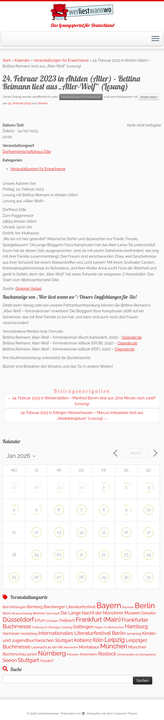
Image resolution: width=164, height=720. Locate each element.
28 (36, 487)
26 (36, 577)
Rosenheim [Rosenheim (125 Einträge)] (88, 654)
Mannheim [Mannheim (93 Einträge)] (71, 647)
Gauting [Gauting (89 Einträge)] (67, 627)
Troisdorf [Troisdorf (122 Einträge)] (46, 661)
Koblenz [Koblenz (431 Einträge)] (83, 640)
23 (126, 554)
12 (36, 532)
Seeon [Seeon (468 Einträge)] (10, 660)
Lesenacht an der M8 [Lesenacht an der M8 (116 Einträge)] (47, 647)
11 (14, 532)
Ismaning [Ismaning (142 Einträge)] (133, 633)
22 (104, 554)
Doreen (43, 103)
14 (81, 532)
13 (59, 532)
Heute (135, 453)
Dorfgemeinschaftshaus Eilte (27, 151)
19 (36, 554)
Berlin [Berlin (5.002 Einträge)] (145, 605)
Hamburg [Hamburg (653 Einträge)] (136, 626)
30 (81, 487)
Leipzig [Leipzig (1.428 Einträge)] (114, 639)
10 (149, 509)
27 (14, 487)
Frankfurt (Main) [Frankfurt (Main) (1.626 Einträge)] (98, 619)
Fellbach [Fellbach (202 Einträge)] (67, 620)
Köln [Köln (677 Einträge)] (98, 640)
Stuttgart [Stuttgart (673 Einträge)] (28, 660)
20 (58, 554)
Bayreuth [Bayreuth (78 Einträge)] (128, 607)
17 (148, 532)
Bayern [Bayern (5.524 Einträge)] (108, 605)
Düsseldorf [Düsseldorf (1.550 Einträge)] (18, 619)
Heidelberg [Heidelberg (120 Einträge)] (29, 634)
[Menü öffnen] (155, 39)
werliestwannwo (48, 713)
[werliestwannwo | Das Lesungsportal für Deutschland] (82, 12)
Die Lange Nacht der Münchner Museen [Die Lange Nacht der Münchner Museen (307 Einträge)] (100, 612)
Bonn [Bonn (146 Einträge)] (7, 613)
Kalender (22, 60)
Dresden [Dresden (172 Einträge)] (149, 613)
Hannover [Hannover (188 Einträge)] (11, 633)
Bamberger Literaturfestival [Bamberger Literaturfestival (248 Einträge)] (69, 606)
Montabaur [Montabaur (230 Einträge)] (89, 647)
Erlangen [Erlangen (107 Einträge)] (52, 621)
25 (14, 577)
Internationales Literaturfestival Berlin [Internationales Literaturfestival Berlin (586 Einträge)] (82, 633)
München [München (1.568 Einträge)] (113, 646)
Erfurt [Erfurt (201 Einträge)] (40, 620)
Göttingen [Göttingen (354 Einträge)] (83, 626)
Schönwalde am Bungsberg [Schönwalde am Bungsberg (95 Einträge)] (136, 654)
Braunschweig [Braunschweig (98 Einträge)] (22, 613)
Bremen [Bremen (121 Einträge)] (39, 613)
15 (104, 532)
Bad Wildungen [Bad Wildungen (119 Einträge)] (14, 607)
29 (59, 487)
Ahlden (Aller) (148, 97)
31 (148, 577)
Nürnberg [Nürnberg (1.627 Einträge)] (52, 653)
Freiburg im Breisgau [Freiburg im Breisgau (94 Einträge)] (46, 627)
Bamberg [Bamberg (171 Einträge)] (35, 607)
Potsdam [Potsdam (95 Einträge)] (73, 654)
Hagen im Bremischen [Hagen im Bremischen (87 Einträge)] (109, 627)
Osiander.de (132, 337)
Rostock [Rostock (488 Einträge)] (107, 653)
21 (81, 554)
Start (6, 60)
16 (126, 532)
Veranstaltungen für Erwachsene (61, 60)
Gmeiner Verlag (28, 288)
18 (14, 554)
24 (148, 554)
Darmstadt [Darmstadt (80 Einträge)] (53, 613)
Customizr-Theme (125, 713)
